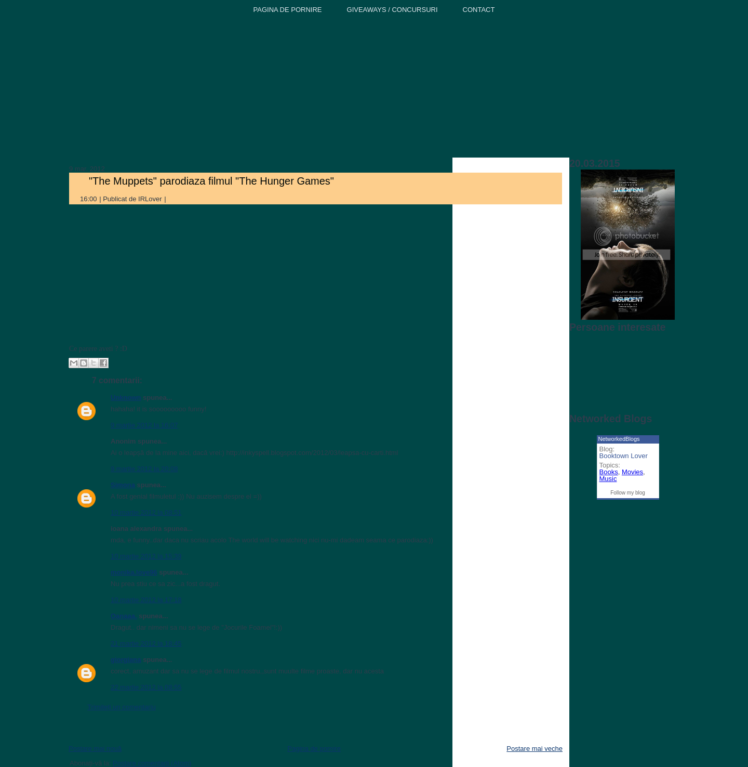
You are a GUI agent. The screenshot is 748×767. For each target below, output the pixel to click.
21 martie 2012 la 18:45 (146, 643)
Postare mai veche (534, 748)
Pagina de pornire (314, 748)
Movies (632, 472)
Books (608, 472)
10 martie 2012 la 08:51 (146, 512)
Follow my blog (627, 493)
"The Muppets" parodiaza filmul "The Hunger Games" (211, 181)
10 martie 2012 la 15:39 (146, 556)
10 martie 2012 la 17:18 (146, 600)
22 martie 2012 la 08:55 (146, 687)
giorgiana (126, 660)
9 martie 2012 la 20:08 (144, 469)
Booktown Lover (623, 456)
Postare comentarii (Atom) (152, 763)
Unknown (126, 397)
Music (608, 479)
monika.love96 (134, 572)
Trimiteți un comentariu (121, 707)
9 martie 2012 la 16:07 (144, 425)
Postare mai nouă (95, 748)
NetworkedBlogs (619, 439)
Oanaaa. (124, 616)
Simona (123, 485)
